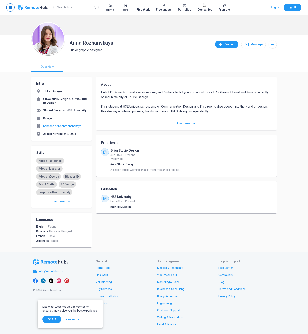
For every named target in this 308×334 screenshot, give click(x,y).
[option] (50, 161)
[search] (76, 7)
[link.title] (103, 267)
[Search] (94, 7)
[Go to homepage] (33, 7)
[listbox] (61, 188)
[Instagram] (59, 281)
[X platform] (51, 281)
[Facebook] (35, 281)
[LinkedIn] (43, 281)
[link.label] (225, 267)
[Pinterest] (67, 281)
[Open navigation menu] (10, 7)
